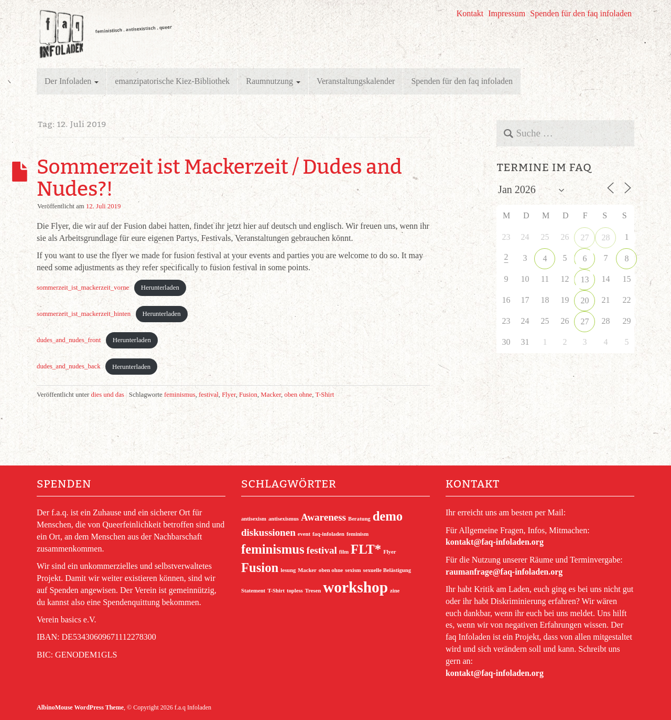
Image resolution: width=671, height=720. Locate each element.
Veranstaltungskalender (356, 81)
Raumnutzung (273, 81)
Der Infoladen (72, 81)
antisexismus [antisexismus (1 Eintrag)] (283, 519)
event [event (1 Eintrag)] (304, 534)
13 (584, 279)
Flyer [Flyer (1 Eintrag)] (389, 552)
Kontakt (470, 13)
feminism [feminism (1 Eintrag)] (358, 534)
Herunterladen (160, 287)
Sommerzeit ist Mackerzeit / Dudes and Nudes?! (219, 178)
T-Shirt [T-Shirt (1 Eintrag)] (276, 591)
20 (584, 300)
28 (605, 237)
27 (584, 237)
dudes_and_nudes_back (69, 366)
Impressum (506, 13)
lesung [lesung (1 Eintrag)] (288, 570)
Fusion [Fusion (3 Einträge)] (259, 567)
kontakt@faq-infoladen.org (495, 541)
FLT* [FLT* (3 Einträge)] (366, 549)
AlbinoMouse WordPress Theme (80, 707)
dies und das (107, 394)
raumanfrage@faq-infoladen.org (504, 571)
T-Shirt (324, 394)
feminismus (180, 394)
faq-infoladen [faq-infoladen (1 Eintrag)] (328, 534)
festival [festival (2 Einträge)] (322, 550)
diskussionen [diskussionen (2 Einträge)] (268, 532)
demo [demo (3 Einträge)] (388, 516)
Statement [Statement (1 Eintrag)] (253, 591)
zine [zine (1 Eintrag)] (394, 591)
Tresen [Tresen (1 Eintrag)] (313, 591)
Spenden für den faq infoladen (581, 13)
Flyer (229, 394)
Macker (271, 394)
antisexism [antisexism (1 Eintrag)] (253, 519)
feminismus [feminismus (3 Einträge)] (273, 549)
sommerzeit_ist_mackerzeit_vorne (83, 287)
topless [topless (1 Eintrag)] (295, 591)
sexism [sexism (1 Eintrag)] (353, 570)
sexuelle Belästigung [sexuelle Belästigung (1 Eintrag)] (387, 570)
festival (209, 394)
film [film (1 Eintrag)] (344, 552)
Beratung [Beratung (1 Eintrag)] (359, 519)
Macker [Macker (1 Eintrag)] (307, 570)
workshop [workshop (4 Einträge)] (355, 587)
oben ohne (298, 394)
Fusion (248, 394)
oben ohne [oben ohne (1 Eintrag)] (331, 570)
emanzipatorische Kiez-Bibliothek (172, 81)
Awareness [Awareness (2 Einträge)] (323, 517)
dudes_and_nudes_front (69, 340)
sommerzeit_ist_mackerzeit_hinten (84, 313)
